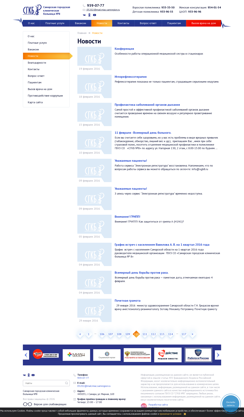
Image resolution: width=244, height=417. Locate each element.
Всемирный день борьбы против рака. (142, 273)
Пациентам (174, 23)
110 (136, 334)
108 (119, 334)
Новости (102, 23)
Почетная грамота (128, 301)
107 (110, 334)
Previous (26, 355)
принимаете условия (170, 413)
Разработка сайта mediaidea (158, 406)
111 (145, 334)
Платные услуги (54, 23)
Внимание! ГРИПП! (127, 217)
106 (102, 334)
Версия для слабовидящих (44, 404)
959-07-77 (93, 5)
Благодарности (37, 62)
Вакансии (80, 23)
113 (162, 334)
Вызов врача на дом (203, 23)
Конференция (124, 49)
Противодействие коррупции (45, 95)
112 (153, 334)
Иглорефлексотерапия (131, 77)
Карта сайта (35, 102)
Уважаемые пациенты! (131, 161)
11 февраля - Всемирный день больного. (143, 133)
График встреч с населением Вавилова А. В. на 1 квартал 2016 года (162, 245)
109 (127, 334)
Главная (82, 33)
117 (184, 334)
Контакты (123, 23)
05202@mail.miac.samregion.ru (101, 9)
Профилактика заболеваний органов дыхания (147, 105)
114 (170, 334)
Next (218, 355)
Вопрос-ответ (148, 23)
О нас (31, 23)
